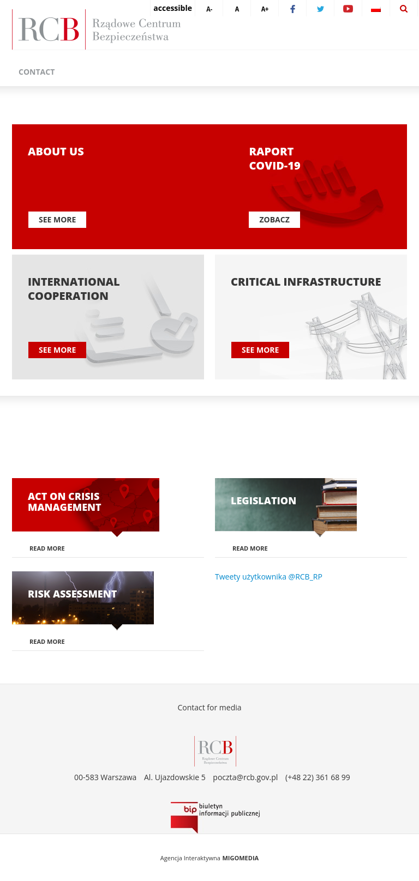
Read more (47, 548)
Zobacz (274, 219)
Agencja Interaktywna (190, 858)
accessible (172, 8)
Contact (37, 72)
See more (57, 219)
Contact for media (209, 707)
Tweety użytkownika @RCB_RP (268, 576)
